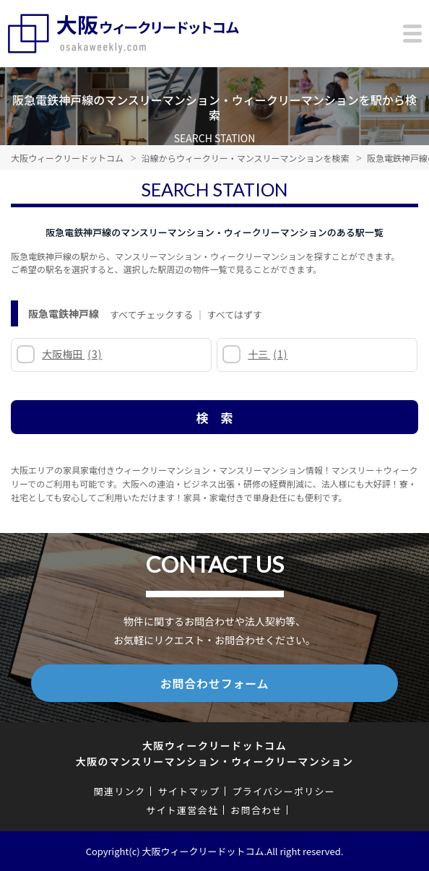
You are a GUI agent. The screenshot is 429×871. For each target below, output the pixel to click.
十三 (267, 354)
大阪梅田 (72, 354)
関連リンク (120, 791)
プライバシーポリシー (283, 791)
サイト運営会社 (182, 810)
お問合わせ (256, 810)
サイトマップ (188, 791)
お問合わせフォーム (214, 683)
